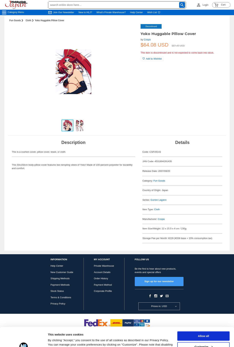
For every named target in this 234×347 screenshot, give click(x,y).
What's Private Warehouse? (111, 12)
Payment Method (103, 284)
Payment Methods (60, 284)
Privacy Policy (57, 303)
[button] (130, 31)
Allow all (203, 316)
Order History (101, 278)
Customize (204, 327)
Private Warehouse (104, 265)
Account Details (102, 272)
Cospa (147, 39)
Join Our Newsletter (63, 12)
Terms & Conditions (60, 297)
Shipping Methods (59, 278)
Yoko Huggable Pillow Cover (49, 20)
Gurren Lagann (158, 200)
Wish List (153, 12)
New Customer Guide (61, 272)
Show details (56, 339)
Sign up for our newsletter (159, 281)
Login (205, 4)
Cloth (28, 20)
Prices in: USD (159, 306)
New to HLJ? (85, 12)
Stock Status (57, 291)
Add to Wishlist (152, 58)
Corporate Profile (103, 291)
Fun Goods (15, 20)
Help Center (136, 12)
